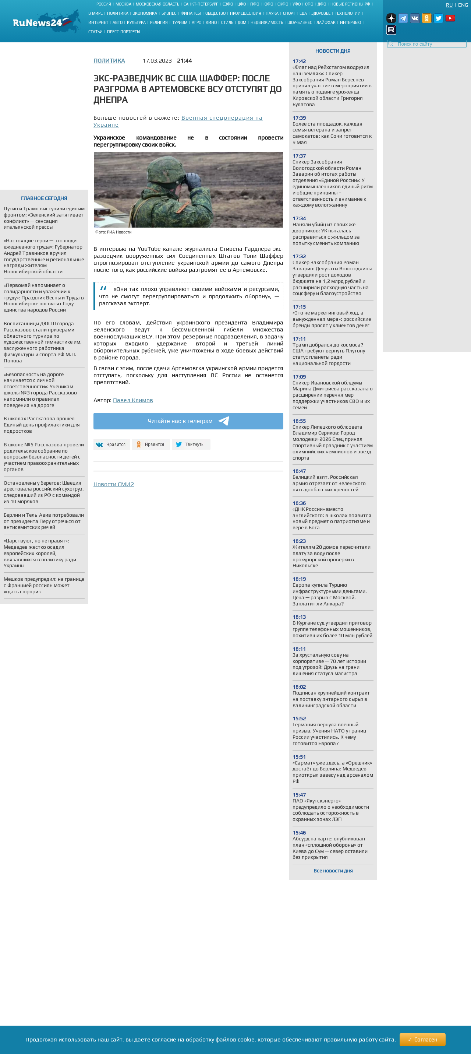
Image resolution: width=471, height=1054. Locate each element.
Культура (136, 22)
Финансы (191, 13)
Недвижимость (267, 22)
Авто (118, 22)
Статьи (95, 31)
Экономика (145, 13)
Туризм (179, 22)
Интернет (98, 22)
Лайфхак (326, 22)
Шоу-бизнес (299, 22)
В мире (95, 13)
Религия (159, 22)
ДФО (322, 4)
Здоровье (320, 13)
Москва (123, 4)
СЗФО (228, 4)
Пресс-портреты (123, 31)
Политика (117, 13)
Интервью (350, 22)
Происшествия (245, 13)
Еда (303, 13)
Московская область (157, 4)
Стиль (227, 22)
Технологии (348, 13)
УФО (297, 4)
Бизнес (169, 13)
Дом (242, 22)
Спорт (289, 13)
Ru (449, 5)
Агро (196, 22)
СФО (309, 4)
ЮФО (268, 4)
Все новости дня (333, 871)
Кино (211, 22)
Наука (272, 13)
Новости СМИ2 (113, 484)
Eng (463, 5)
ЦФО (241, 4)
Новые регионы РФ (350, 4)
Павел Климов (133, 400)
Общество (215, 13)
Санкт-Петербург (201, 4)
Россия (103, 4)
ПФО (254, 4)
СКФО (282, 4)
